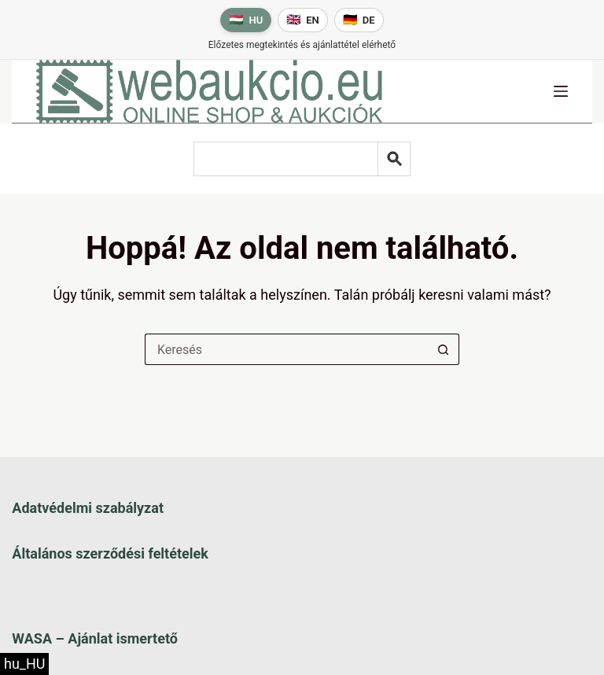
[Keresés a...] (286, 349)
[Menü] (561, 91)
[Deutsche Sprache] (359, 20)
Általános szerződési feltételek (110, 553)
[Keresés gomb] (443, 349)
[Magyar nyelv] (245, 20)
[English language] (303, 20)
